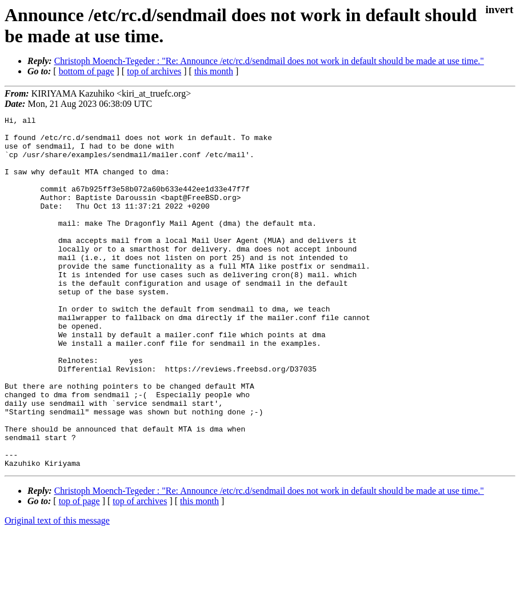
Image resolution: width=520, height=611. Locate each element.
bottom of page (86, 71)
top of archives (154, 71)
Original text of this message (57, 591)
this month (213, 71)
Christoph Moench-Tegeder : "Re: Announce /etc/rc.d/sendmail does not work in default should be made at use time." (269, 61)
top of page (79, 571)
